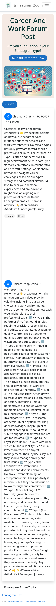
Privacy (22, 601)
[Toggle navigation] (46, 5)
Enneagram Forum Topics (20, 587)
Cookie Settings (42, 601)
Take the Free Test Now (28, 58)
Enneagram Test (12, 595)
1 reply (10, 216)
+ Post (9, 104)
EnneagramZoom (13, 601)
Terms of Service (30, 601)
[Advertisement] (28, 246)
